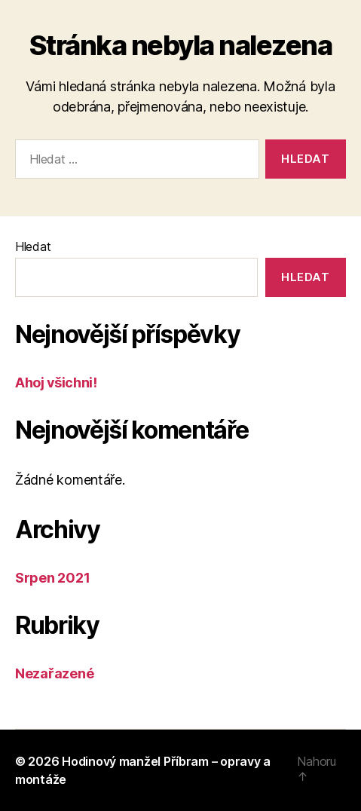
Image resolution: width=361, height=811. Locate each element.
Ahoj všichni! (55, 382)
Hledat (32, 246)
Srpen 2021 (52, 578)
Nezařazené (54, 673)
